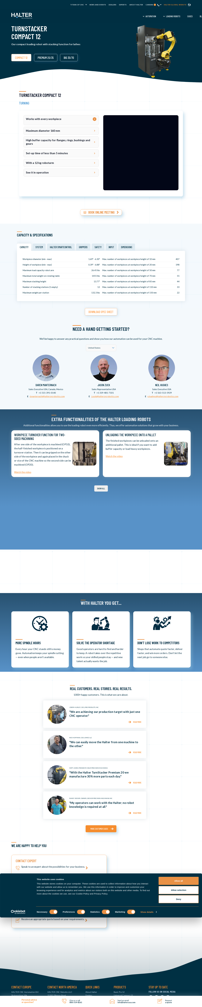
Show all (101, 487)
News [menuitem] (87, 948)
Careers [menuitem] (151, 5)
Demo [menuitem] (130, 16)
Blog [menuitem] (119, 16)
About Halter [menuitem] (136, 5)
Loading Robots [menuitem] (90, 16)
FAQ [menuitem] (141, 16)
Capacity (24, 245)
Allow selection (178, 979)
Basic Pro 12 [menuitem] (119, 939)
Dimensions (126, 245)
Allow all (178, 970)
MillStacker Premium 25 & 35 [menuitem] (126, 962)
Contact (177, 16)
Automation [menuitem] (68, 16)
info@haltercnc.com (20, 958)
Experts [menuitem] (123, 5)
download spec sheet (101, 310)
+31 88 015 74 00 (22, 955)
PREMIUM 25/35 (46, 57)
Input (111, 245)
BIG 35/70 (69, 57)
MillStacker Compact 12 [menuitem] (124, 958)
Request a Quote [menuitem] (157, 16)
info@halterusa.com (56, 958)
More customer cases (99, 827)
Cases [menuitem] (107, 16)
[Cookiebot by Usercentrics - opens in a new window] (18, 1001)
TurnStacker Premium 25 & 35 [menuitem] (127, 955)
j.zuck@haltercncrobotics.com (105, 395)
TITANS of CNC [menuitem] (77, 5)
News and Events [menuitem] (98, 5)
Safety (98, 245)
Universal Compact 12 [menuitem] (123, 942)
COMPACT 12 (21, 57)
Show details (147, 1001)
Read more (137, 720)
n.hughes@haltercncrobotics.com (163, 395)
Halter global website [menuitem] (175, 5)
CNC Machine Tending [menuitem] (95, 952)
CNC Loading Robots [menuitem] (94, 955)
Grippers (83, 245)
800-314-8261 (56, 955)
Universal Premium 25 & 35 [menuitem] (125, 945)
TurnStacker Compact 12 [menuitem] (125, 952)
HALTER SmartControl (61, 245)
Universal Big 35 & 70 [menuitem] (123, 948)
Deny (178, 988)
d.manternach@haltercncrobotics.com (47, 395)
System (39, 245)
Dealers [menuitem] (112, 5)
